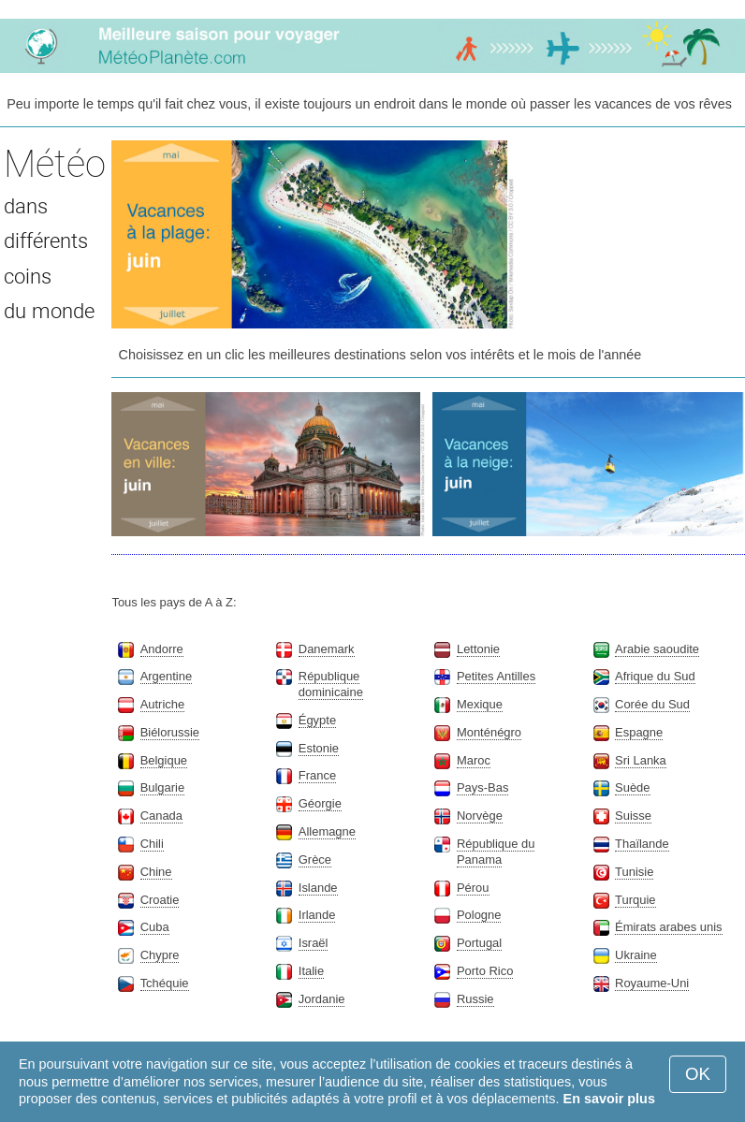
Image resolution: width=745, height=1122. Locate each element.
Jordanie (322, 999)
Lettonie (478, 649)
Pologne (479, 915)
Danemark (327, 649)
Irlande (317, 915)
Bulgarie (162, 787)
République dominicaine (331, 684)
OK (697, 1074)
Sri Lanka (640, 760)
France (317, 775)
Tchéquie (164, 983)
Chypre (160, 955)
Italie (311, 971)
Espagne (639, 732)
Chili (152, 844)
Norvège (480, 816)
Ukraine (636, 955)
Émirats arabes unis (668, 927)
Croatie (160, 900)
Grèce (315, 859)
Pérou (473, 888)
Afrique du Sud (655, 676)
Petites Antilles (496, 676)
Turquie (635, 900)
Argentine (166, 676)
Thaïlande (642, 844)
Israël (314, 943)
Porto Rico (485, 971)
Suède (632, 787)
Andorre (161, 649)
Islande (318, 888)
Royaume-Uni (652, 983)
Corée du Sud (652, 704)
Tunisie (634, 872)
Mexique (480, 704)
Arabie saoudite (657, 649)
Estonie (319, 748)
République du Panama (496, 852)
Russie (475, 999)
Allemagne (327, 831)
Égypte (317, 720)
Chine (156, 872)
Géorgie (320, 803)
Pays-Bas (482, 787)
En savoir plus (609, 1098)
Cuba (154, 927)
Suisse (633, 816)
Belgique (163, 760)
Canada (161, 816)
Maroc (473, 760)
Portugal (479, 943)
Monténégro (489, 732)
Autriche (162, 704)
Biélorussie (169, 732)
